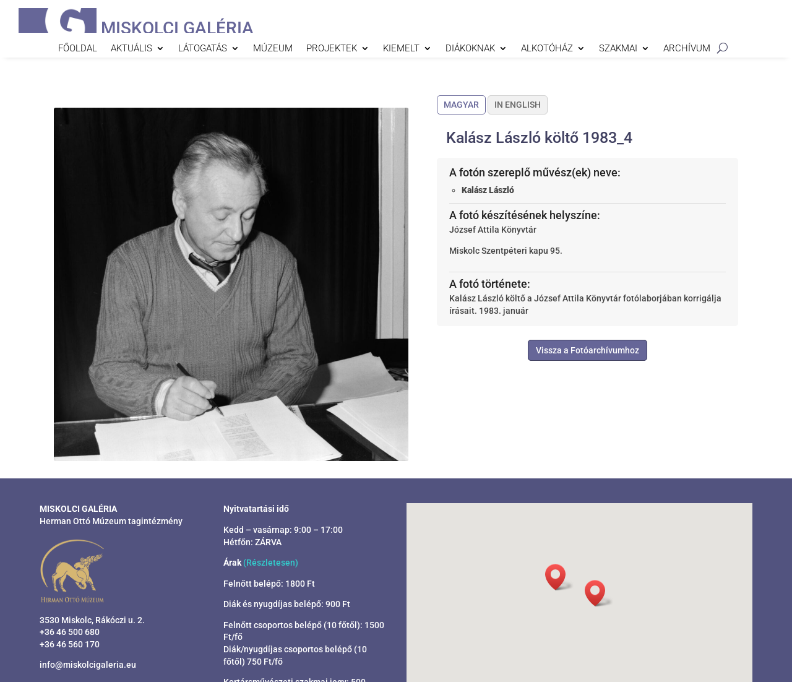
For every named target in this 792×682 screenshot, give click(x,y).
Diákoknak (470, 49)
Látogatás (202, 49)
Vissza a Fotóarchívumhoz (587, 350)
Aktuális (131, 49)
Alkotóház (547, 49)
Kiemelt (401, 49)
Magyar (461, 105)
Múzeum (273, 49)
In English (517, 105)
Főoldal (77, 49)
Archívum (686, 49)
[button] (599, 593)
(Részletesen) (270, 563)
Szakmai (618, 49)
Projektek (331, 49)
